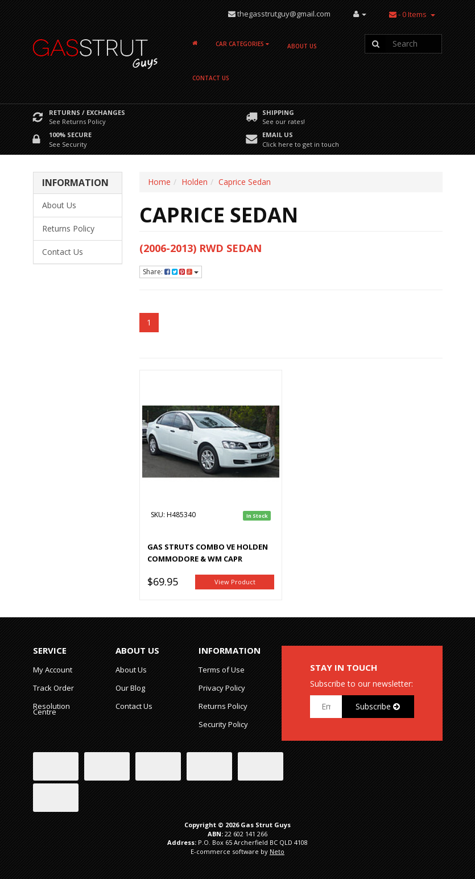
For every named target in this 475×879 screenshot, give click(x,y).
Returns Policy (68, 228)
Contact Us (210, 78)
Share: (171, 272)
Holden (194, 181)
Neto (277, 851)
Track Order (53, 688)
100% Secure (70, 134)
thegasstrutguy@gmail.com (284, 14)
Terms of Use (222, 670)
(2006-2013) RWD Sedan (200, 248)
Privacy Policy (222, 688)
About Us (302, 46)
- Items (408, 14)
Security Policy (223, 724)
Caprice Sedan (244, 181)
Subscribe (378, 706)
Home (159, 181)
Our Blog (130, 688)
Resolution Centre (51, 709)
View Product (234, 581)
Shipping (278, 112)
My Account (52, 670)
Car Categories (242, 44)
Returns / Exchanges (87, 112)
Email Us (277, 134)
